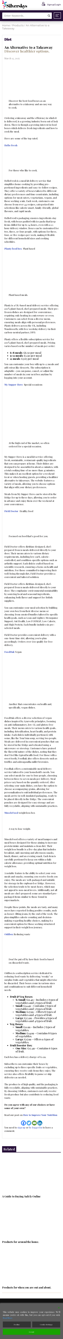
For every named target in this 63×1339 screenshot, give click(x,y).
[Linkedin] (39, 1123)
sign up (21, 1127)
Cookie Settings (46, 1324)
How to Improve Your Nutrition (40, 1115)
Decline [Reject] (17, 1324)
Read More (8, 1318)
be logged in (35, 1127)
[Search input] (27, 16)
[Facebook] (23, 1123)
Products (18, 25)
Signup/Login (50, 4)
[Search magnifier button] (49, 16)
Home (6, 25)
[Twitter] (28, 1123)
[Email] (34, 1123)
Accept (31, 1332)
